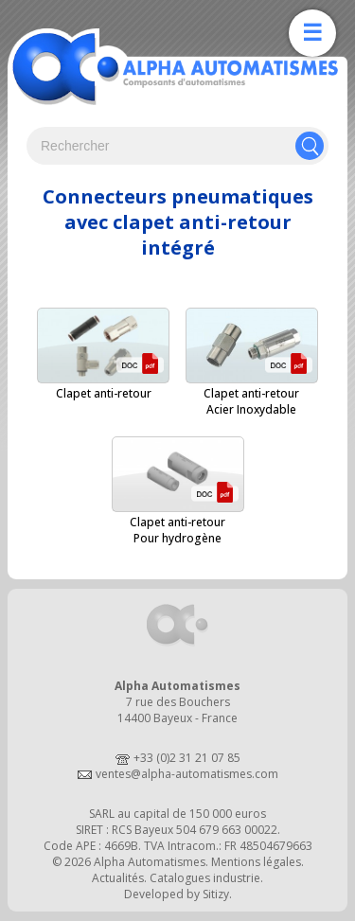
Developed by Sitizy (176, 894)
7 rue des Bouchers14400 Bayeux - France (177, 710)
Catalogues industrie (205, 878)
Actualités (118, 878)
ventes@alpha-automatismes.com (187, 774)
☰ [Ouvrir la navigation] (312, 32)
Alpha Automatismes (149, 862)
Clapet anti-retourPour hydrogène (177, 530)
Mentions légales (256, 862)
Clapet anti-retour (103, 393)
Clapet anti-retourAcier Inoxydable (251, 401)
